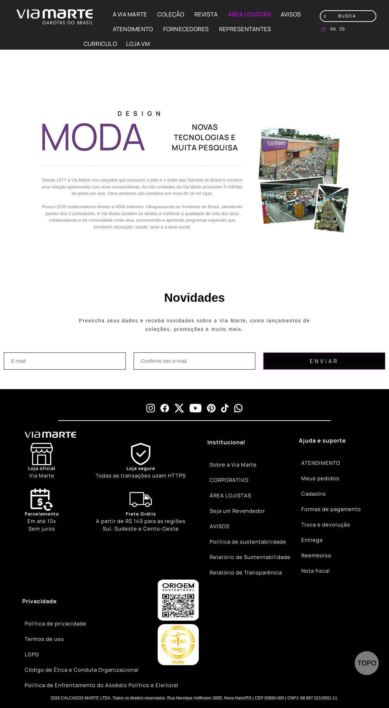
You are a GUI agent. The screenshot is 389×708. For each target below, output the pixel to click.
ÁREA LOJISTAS (249, 14)
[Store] (42, 461)
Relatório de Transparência (246, 572)
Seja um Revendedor (237, 510)
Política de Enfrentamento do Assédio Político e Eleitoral (102, 685)
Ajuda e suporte (322, 440)
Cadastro (313, 493)
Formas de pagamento (331, 509)
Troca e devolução (325, 524)
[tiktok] (225, 408)
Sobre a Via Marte (233, 464)
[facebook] (164, 408)
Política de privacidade (55, 623)
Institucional (226, 442)
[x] (179, 408)
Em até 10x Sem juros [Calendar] (42, 510)
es (342, 29)
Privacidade (39, 601)
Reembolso (316, 555)
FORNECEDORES (186, 29)
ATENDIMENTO (133, 29)
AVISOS (291, 14)
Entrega (312, 540)
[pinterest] (211, 408)
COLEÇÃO (170, 14)
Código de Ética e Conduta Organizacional (82, 669)
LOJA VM (138, 44)
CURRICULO (100, 44)
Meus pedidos (320, 478)
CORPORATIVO (229, 480)
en (333, 29)
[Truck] (140, 510)
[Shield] (141, 461)
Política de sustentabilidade (248, 541)
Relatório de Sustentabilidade (250, 557)
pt (323, 29)
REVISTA (206, 14)
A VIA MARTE (130, 14)
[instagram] (150, 408)
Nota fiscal (315, 570)
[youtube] (196, 408)
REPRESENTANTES (245, 29)
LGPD (32, 654)
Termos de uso (44, 639)
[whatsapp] (238, 408)
